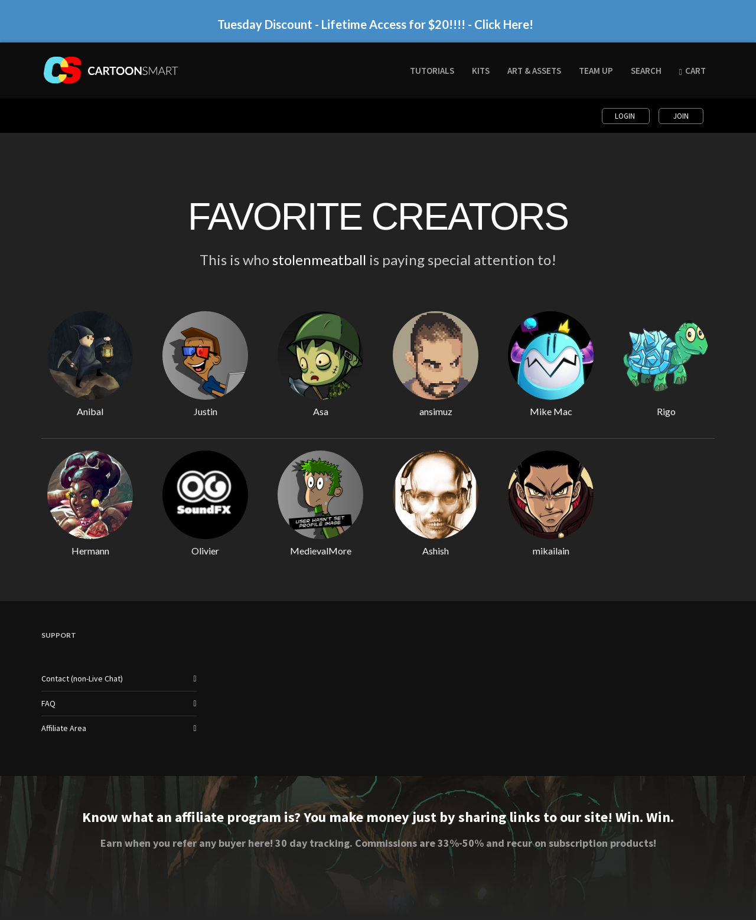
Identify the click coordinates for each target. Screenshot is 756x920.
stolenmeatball (319, 259)
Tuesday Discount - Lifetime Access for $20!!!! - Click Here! (375, 24)
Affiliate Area (63, 728)
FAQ (48, 703)
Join (681, 116)
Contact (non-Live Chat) (82, 678)
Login (626, 116)
